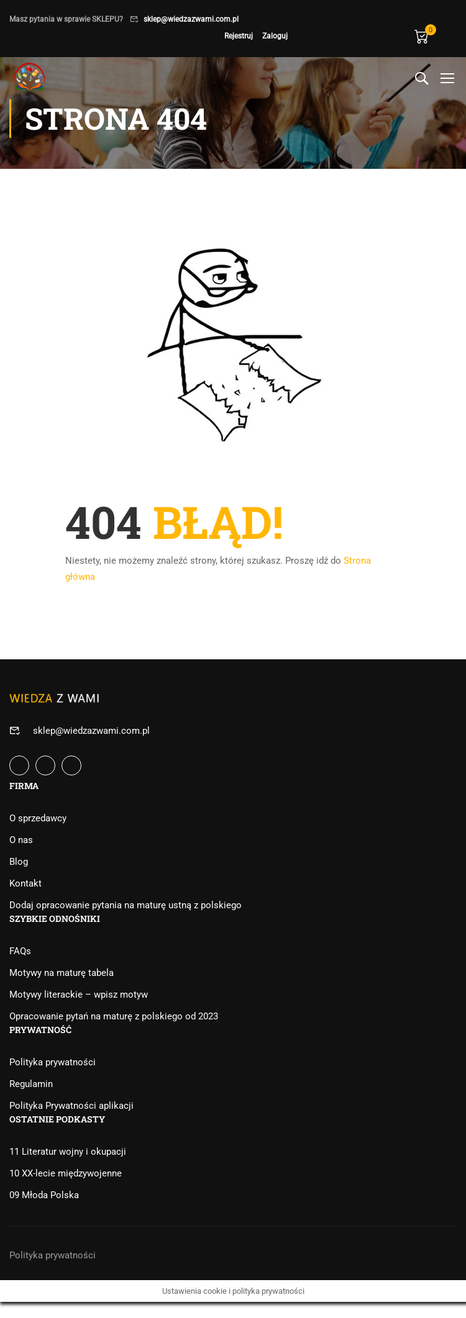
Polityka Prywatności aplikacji (71, 1105)
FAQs (20, 951)
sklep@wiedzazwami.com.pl (191, 19)
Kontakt (25, 883)
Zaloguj (275, 36)
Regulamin (31, 1084)
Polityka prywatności (52, 1062)
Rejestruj (238, 36)
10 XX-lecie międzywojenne (65, 1173)
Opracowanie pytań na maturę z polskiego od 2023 (113, 1016)
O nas (21, 840)
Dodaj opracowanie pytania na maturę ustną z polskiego (125, 905)
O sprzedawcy (37, 818)
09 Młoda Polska (44, 1195)
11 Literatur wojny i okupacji (67, 1151)
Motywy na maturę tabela (61, 972)
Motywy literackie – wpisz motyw (78, 994)
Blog (18, 861)
